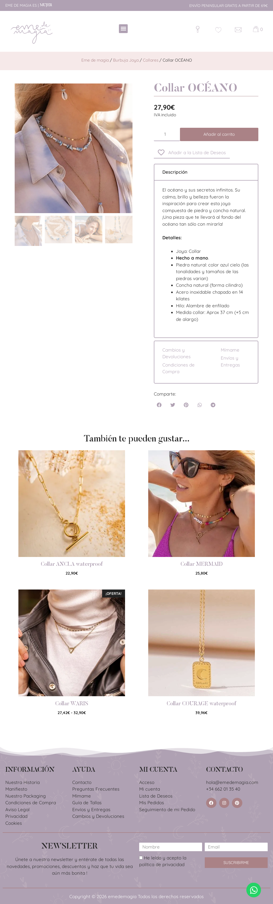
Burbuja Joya (126, 60)
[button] (123, 28)
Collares (150, 60)
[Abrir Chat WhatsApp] (253, 890)
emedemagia (122, 896)
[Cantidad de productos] (167, 134)
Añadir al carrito (219, 134)
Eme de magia (95, 60)
